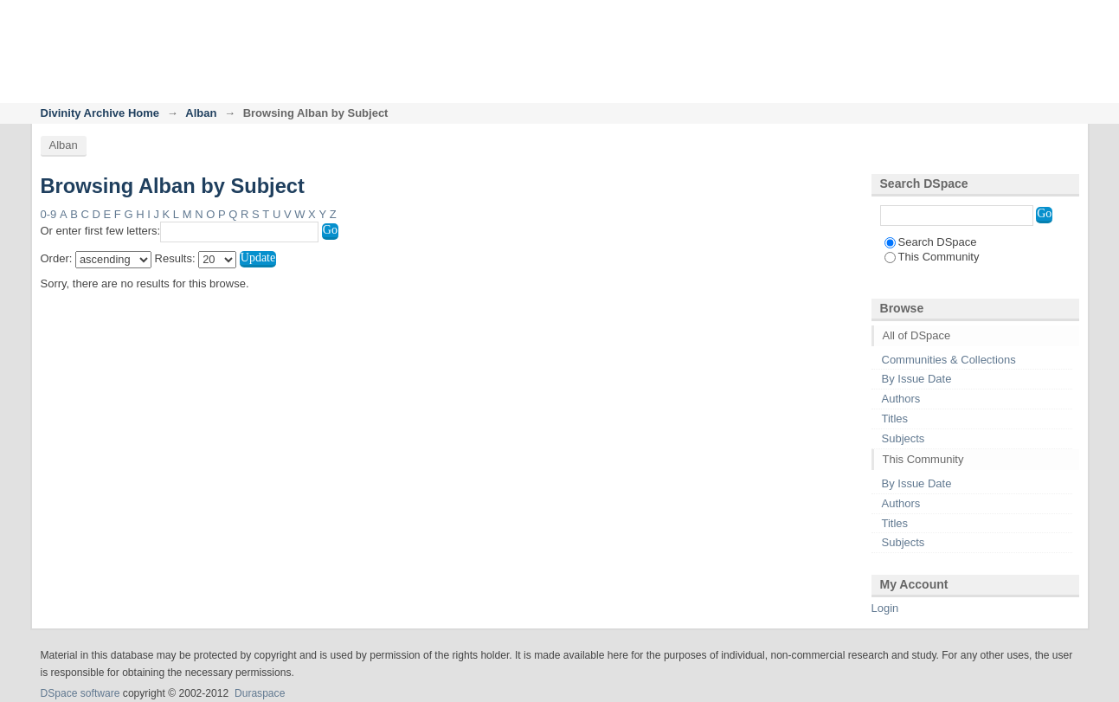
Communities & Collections (949, 359)
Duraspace (260, 693)
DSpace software (80, 693)
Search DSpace (930, 241)
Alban (200, 112)
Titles (895, 418)
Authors (901, 398)
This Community (932, 256)
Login (1065, 21)
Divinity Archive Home (100, 112)
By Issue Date (917, 378)
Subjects (903, 438)
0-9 (49, 214)
